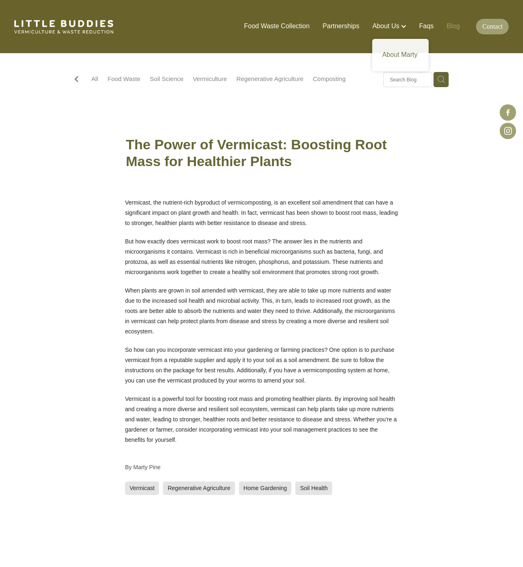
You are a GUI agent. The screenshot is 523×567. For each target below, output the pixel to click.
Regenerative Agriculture (269, 78)
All (95, 78)
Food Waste (123, 78)
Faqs (426, 25)
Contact (493, 26)
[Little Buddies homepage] (63, 26)
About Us (389, 25)
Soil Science (167, 78)
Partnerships (341, 25)
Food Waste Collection (276, 25)
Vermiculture (210, 78)
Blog (453, 25)
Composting (329, 78)
